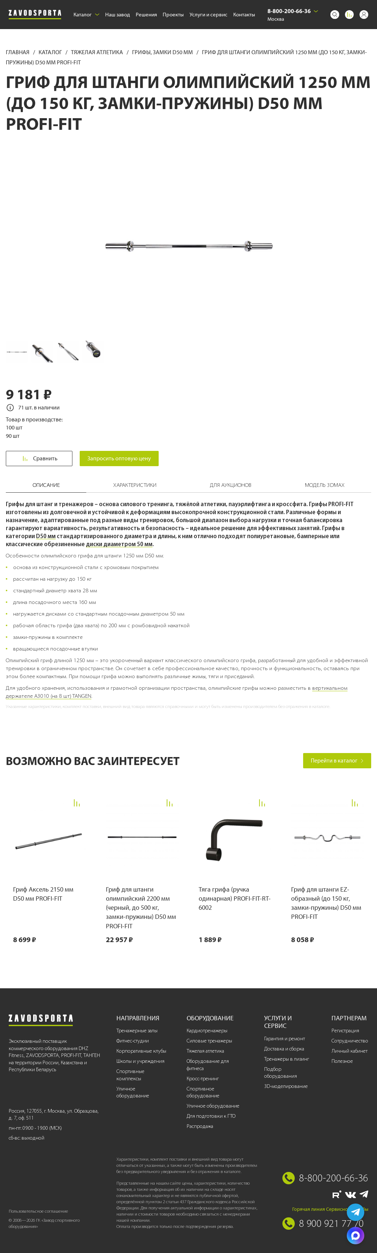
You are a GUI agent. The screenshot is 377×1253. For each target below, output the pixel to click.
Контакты (244, 14)
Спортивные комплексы (130, 1075)
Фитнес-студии (132, 1041)
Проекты (173, 14)
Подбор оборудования (280, 1072)
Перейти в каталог (337, 760)
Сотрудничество (350, 1041)
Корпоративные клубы (141, 1051)
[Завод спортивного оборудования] (35, 15)
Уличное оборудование (132, 1092)
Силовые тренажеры (209, 1041)
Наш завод (117, 14)
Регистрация (345, 1030)
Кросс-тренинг (203, 1078)
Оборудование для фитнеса (208, 1064)
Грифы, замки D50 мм (163, 52)
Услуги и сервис (208, 14)
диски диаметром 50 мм (119, 544)
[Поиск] (334, 14)
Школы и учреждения (140, 1061)
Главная (18, 52)
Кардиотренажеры (207, 1030)
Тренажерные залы (137, 1030)
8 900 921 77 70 (331, 1223)
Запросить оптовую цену (119, 458)
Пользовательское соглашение (38, 1211)
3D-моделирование (286, 1086)
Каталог (86, 14)
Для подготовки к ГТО (211, 1116)
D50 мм (46, 536)
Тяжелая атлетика (97, 52)
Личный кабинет (350, 1051)
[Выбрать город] (316, 11)
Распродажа (200, 1126)
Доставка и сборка (284, 1049)
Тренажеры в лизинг (286, 1059)
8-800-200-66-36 (289, 11)
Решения (146, 14)
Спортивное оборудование (203, 1092)
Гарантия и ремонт (284, 1038)
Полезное (342, 1061)
